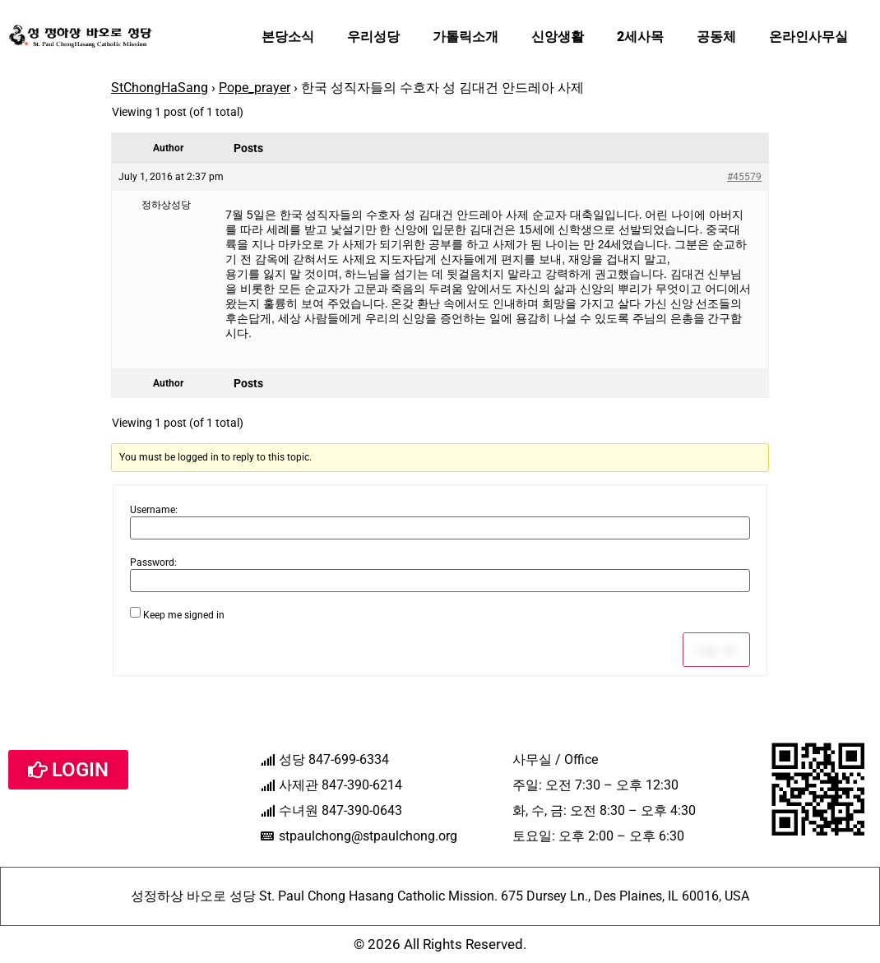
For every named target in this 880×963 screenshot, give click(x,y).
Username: (154, 510)
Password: (153, 562)
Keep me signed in (184, 615)
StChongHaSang (159, 87)
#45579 (744, 177)
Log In (716, 649)
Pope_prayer (254, 87)
